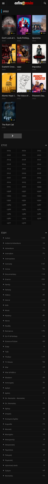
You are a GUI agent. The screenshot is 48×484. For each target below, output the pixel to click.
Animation (9, 254)
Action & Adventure (13, 243)
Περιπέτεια (9, 450)
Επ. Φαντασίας (10, 403)
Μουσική (8, 429)
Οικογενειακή (10, 445)
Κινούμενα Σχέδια (11, 419)
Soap (7, 347)
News (7, 321)
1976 (24, 223)
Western (8, 378)
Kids (6, 305)
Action (7, 238)
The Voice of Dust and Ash (28, 96)
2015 (24, 164)
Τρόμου (8, 471)
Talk (7, 352)
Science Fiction (11, 341)
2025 (9, 151)
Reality (8, 326)
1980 (9, 218)
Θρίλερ (7, 409)
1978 (39, 218)
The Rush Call (8, 125)
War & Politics (10, 372)
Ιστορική (8, 414)
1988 (24, 205)
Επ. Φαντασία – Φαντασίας (15, 398)
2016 (9, 164)
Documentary (10, 274)
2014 (39, 164)
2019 (9, 160)
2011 (39, 169)
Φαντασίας (9, 476)
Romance (9, 331)
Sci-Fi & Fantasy (11, 336)
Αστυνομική (9, 383)
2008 (39, 173)
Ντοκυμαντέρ (10, 440)
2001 (9, 187)
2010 (9, 173)
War (6, 367)
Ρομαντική (9, 460)
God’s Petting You (24, 38)
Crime (7, 269)
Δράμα (7, 388)
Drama (7, 279)
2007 (9, 178)
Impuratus (36, 67)
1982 (24, 214)
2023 (39, 151)
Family (7, 285)
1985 (24, 209)
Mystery (8, 316)
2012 (24, 169)
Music (7, 310)
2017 (39, 160)
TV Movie (9, 362)
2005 (39, 178)
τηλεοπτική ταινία (11, 465)
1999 (39, 187)
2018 (24, 160)
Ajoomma (36, 38)
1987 (39, 205)
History (7, 295)
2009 (24, 173)
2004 (9, 182)
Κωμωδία (8, 424)
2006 (24, 178)
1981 (39, 214)
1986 (9, 209)
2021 (24, 155)
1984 (39, 209)
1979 (24, 218)
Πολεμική (8, 455)
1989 (9, 205)
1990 (39, 200)
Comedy (8, 264)
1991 (24, 200)
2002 (39, 182)
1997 (24, 191)
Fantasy (8, 290)
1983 (9, 214)
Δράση (7, 393)
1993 (39, 196)
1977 (9, 223)
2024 (24, 151)
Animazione (10, 259)
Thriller (8, 357)
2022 (9, 155)
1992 (19, 67)
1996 (39, 191)
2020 (39, 155)
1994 (24, 196)
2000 (24, 187)
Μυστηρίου (9, 434)
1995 (9, 196)
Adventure (9, 248)
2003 (24, 182)
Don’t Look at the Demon (13, 38)
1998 (9, 191)
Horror (7, 300)
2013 (9, 169)
